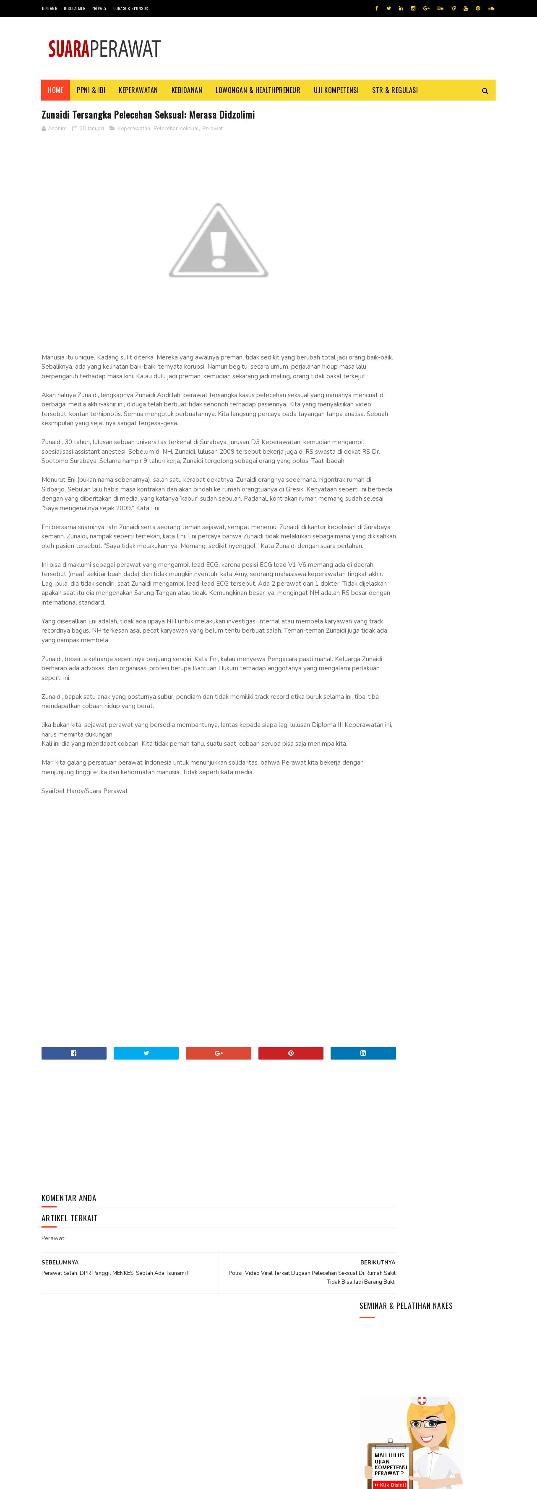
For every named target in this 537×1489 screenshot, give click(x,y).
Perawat (212, 129)
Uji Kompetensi (336, 90)
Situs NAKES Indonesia (391, 518)
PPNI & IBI (91, 90)
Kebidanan (187, 90)
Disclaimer (74, 8)
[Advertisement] (193, 906)
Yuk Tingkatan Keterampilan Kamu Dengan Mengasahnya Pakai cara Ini (411, 1450)
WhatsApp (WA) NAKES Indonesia (404, 479)
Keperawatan (139, 90)
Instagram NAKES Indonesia (398, 509)
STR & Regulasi (395, 90)
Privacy (99, 8)
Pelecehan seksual (176, 129)
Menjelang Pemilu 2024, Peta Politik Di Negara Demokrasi (416, 1433)
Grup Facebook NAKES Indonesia (405, 499)
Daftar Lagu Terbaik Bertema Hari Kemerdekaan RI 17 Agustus (422, 1399)
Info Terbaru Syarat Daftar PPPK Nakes (416, 384)
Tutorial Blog (84, 1478)
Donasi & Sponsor (130, 8)
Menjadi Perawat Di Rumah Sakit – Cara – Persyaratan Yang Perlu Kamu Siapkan (419, 405)
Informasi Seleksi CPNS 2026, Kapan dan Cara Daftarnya (415, 1382)
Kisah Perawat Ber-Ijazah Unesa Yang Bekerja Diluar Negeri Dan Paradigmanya (425, 364)
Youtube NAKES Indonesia (395, 489)
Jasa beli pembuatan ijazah (129, 1478)
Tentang (50, 8)
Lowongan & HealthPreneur (258, 90)
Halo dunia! (376, 425)
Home (56, 90)
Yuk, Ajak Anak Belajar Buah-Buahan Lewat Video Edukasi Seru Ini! (420, 1416)
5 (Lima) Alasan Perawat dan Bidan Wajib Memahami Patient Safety (417, 340)
